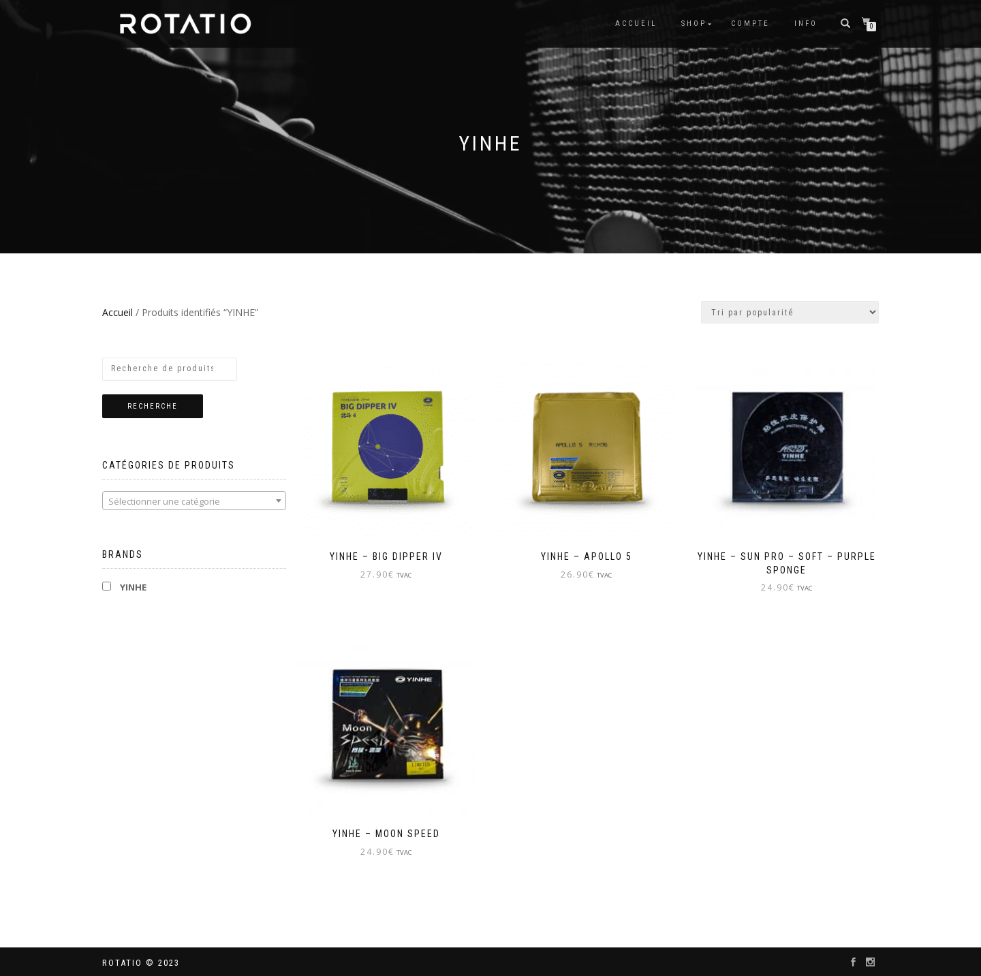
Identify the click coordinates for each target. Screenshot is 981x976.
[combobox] (194, 500)
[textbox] (194, 501)
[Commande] (790, 312)
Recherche (152, 406)
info (806, 23)
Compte (750, 23)
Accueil (636, 23)
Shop (693, 23)
